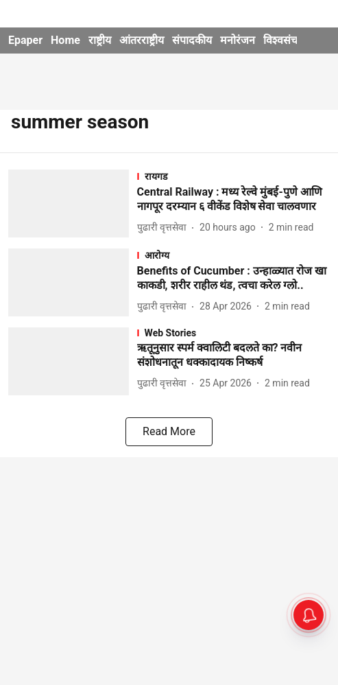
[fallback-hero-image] (72, 203)
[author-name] (164, 227)
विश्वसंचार (284, 40)
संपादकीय (192, 40)
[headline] (233, 199)
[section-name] (233, 176)
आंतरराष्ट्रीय (141, 40)
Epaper (25, 40)
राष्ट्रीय (99, 40)
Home (65, 40)
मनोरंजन (237, 40)
